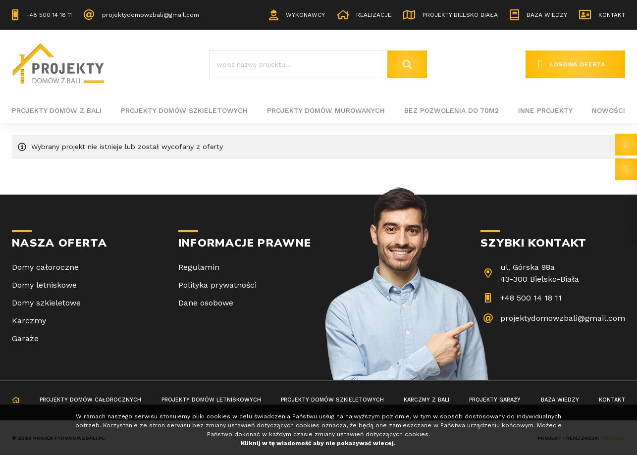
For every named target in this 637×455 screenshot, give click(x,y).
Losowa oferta (577, 64)
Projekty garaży (495, 400)
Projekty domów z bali (57, 110)
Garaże (25, 338)
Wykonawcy (305, 14)
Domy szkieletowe (46, 302)
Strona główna (16, 400)
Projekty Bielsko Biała (460, 14)
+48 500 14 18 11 (49, 14)
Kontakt (611, 14)
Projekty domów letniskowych (211, 400)
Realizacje (373, 14)
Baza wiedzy (547, 14)
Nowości (608, 110)
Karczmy (29, 320)
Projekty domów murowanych (326, 110)
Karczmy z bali (426, 400)
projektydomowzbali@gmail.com (150, 14)
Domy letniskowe (44, 285)
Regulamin (198, 267)
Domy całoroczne (45, 267)
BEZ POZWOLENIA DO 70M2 (451, 110)
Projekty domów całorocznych (90, 400)
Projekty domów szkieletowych (184, 110)
